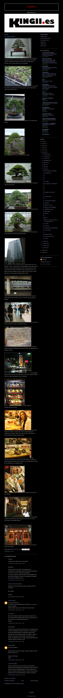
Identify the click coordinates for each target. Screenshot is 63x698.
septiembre (46, 160)
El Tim (43, 92)
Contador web (31, 696)
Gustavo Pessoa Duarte (13, 583)
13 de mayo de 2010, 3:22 (16, 623)
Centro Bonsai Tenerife (48, 52)
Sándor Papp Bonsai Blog (48, 118)
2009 (43, 250)
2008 (43, 252)
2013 (43, 145)
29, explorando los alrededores (50, 227)
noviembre (46, 156)
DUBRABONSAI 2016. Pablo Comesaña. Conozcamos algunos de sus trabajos (49, 87)
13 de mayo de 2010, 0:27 (16, 610)
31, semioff (45, 223)
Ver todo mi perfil (46, 264)
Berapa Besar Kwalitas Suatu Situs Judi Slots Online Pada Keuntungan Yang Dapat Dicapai (49, 61)
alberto (44, 259)
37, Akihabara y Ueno (48, 209)
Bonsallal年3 (45, 129)
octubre (45, 158)
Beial (43, 79)
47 (43, 190)
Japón (12, 551)
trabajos (42, 36)
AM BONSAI (45, 66)
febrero (45, 245)
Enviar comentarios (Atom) (17, 683)
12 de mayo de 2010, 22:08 (16, 563)
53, (44, 177)
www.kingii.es (45, 134)
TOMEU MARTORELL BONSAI (50, 102)
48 (43, 188)
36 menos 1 (46, 213)
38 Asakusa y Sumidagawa (49, 207)
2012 (43, 147)
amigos (42, 43)
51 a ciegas (46, 181)
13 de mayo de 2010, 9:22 (16, 659)
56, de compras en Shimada (50, 170)
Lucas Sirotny (11, 663)
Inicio (22, 680)
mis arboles (43, 40)
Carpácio (10, 645)
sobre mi (43, 45)
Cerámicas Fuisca (46, 113)
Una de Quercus (46, 104)
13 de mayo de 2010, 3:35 (16, 641)
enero (45, 247)
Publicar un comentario (9, 678)
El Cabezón (44, 130)
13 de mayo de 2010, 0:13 (16, 580)
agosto (45, 162)
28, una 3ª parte (47, 230)
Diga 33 (45, 217)
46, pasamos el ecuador (49, 192)
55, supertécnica (47, 173)
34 (43, 215)
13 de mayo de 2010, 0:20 (16, 596)
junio (44, 166)
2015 (43, 141)
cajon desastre (44, 38)
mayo (44, 169)
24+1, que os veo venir (48, 236)
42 (43, 198)
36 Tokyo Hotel (46, 211)
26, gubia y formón (47, 234)
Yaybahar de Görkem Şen (48, 115)
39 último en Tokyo (47, 205)
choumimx (10, 600)
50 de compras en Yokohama (50, 183)
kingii (31, 6)
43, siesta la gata (47, 196)
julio (44, 164)
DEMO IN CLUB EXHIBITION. (49, 119)
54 (43, 175)
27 (43, 232)
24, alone (45, 238)
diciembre (45, 154)
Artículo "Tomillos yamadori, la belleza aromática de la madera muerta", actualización (49, 75)
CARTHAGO (45, 72)
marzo (45, 243)
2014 (43, 143)
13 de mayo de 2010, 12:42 (16, 674)
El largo (44, 99)
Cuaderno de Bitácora (47, 98)
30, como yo (46, 225)
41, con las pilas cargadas (49, 200)
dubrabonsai (45, 84)
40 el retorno (46, 202)
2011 (43, 150)
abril (44, 241)
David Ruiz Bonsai (47, 58)
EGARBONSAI (45, 107)
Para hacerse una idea (47, 81)
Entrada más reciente (9, 680)
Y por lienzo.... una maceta (49, 123)
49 (43, 185)
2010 (43, 152)
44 (43, 194)
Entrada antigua (34, 680)
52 (43, 179)
